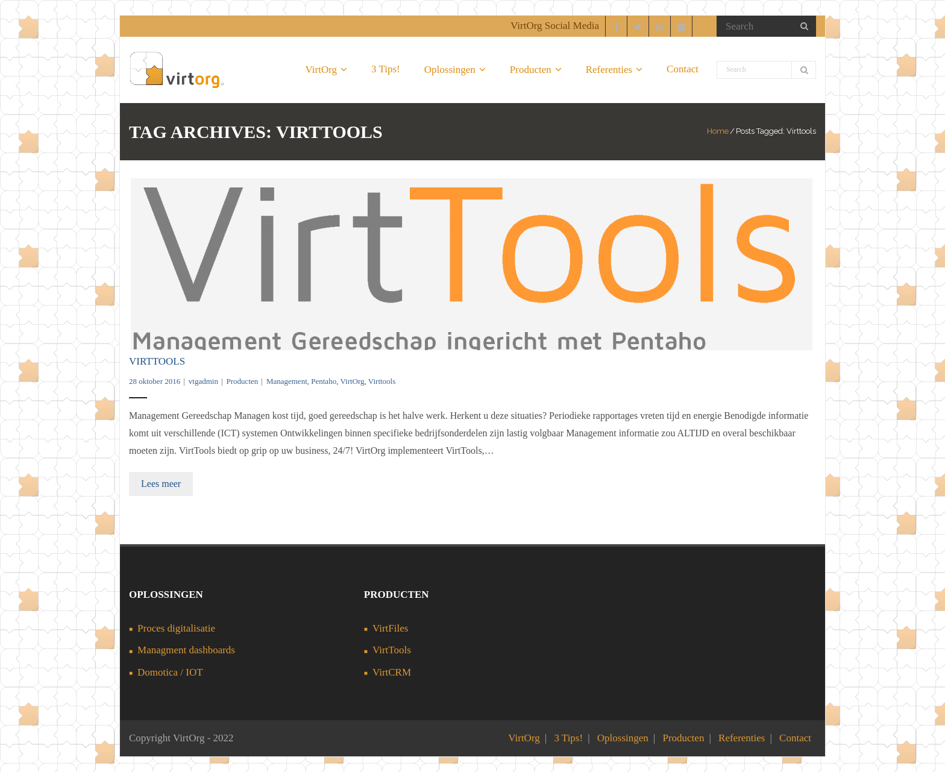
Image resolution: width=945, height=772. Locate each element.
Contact (795, 738)
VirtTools (157, 361)
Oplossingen (622, 738)
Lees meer (161, 484)
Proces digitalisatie (176, 628)
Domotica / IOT (170, 672)
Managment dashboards (186, 650)
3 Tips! (568, 738)
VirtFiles (390, 628)
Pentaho (323, 381)
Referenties (741, 738)
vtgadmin (203, 381)
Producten (243, 381)
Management (286, 381)
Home (718, 131)
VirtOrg (352, 381)
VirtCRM (391, 672)
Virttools (381, 381)
